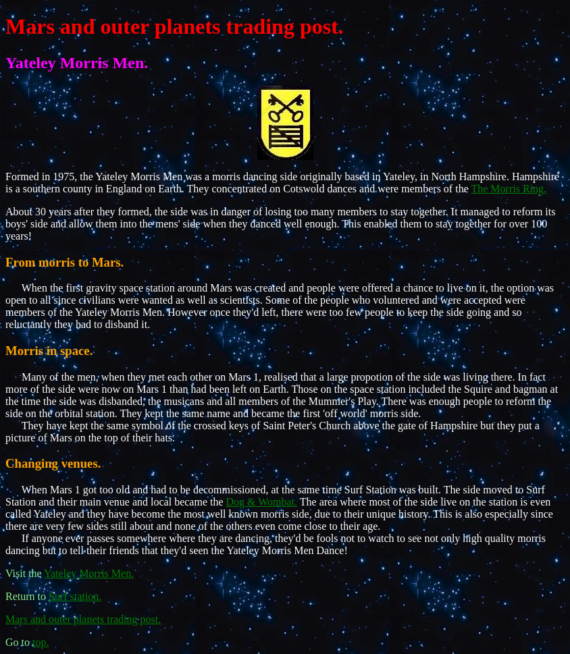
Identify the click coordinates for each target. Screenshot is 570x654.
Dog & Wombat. (262, 502)
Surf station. (75, 596)
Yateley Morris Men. (89, 573)
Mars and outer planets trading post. (174, 26)
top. (40, 642)
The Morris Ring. (508, 188)
